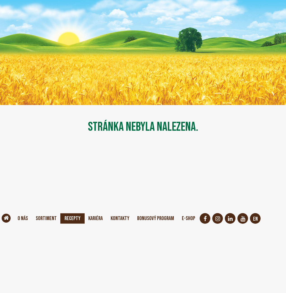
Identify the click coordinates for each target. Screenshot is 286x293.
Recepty (72, 218)
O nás (23, 218)
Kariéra (95, 218)
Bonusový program (155, 218)
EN (255, 219)
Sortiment (46, 218)
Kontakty (120, 218)
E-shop (188, 218)
